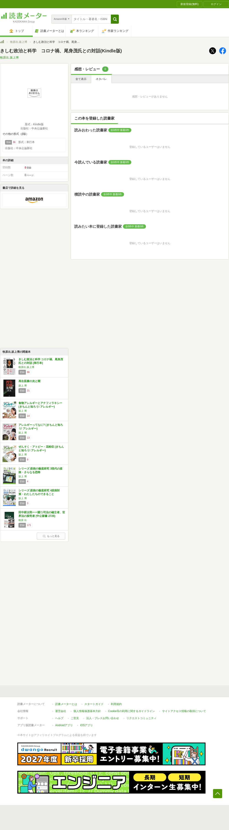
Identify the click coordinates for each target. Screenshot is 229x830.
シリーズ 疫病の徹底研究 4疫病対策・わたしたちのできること (39, 492)
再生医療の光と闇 (29, 381)
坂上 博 (22, 385)
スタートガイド (94, 704)
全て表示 (80, 79)
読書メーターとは (66, 704)
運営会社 (60, 711)
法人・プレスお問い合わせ (102, 718)
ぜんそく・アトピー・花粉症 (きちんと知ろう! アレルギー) (41, 448)
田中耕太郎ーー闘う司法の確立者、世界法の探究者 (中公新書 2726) (41, 514)
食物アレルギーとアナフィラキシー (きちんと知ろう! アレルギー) (40, 404)
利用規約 (116, 704)
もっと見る (51, 536)
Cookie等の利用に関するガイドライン (131, 711)
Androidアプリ (64, 725)
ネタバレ (101, 79)
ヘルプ (59, 718)
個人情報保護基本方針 (87, 711)
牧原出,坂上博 (18, 41)
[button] (115, 19)
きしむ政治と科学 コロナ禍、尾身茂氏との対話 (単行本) (40, 361)
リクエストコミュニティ (141, 718)
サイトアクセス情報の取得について (184, 711)
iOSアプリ (86, 725)
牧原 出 (22, 520)
